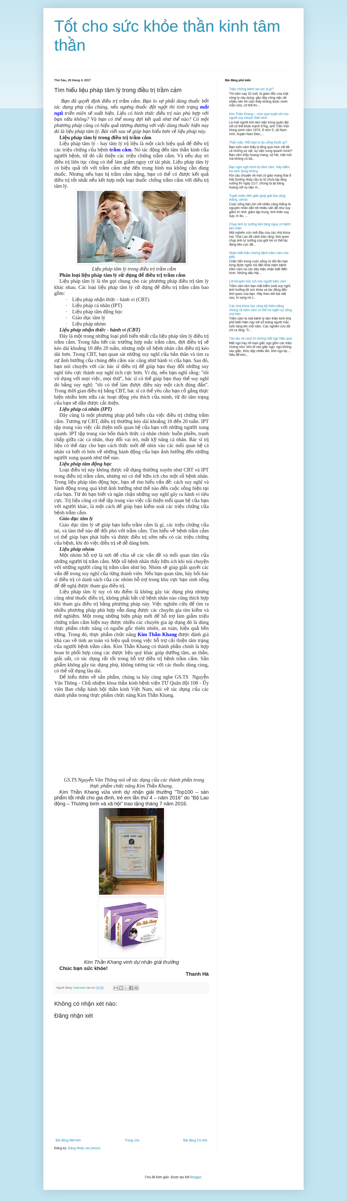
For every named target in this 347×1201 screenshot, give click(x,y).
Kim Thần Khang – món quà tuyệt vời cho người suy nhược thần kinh (259, 116)
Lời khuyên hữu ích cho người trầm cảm (257, 281)
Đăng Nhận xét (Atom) (84, 1148)
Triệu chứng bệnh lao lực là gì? (251, 89)
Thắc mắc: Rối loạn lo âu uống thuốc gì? (258, 142)
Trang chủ (132, 1140)
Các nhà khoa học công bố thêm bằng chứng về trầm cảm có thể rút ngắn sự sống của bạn (260, 310)
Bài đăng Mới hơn (68, 1140)
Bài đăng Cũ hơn (195, 1140)
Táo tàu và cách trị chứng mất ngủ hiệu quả (260, 338)
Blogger (195, 1177)
